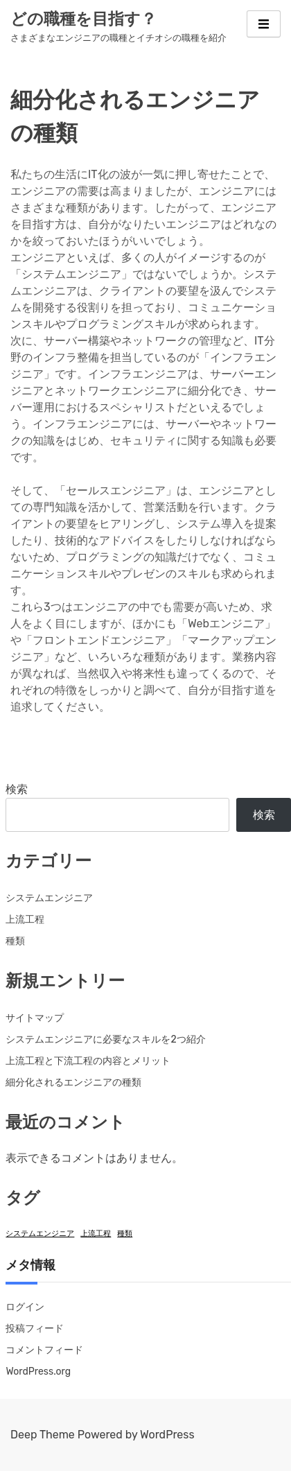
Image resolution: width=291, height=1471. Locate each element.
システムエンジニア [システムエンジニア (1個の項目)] (40, 1233)
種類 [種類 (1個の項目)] (124, 1233)
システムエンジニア (49, 898)
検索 (17, 789)
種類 (15, 941)
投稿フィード (35, 1328)
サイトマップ (35, 1018)
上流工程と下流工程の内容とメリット (88, 1061)
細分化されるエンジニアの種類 (73, 1082)
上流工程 (25, 919)
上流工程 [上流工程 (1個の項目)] (95, 1233)
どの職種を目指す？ (83, 18)
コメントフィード (44, 1350)
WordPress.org (38, 1371)
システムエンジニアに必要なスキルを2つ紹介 (105, 1039)
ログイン (25, 1307)
